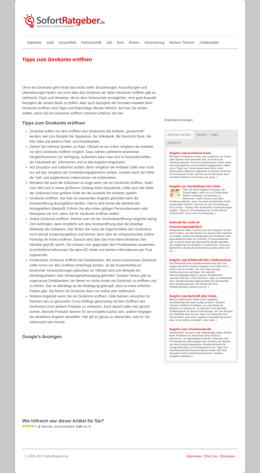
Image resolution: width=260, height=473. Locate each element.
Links (215, 134)
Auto (120, 42)
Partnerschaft (91, 42)
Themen (201, 134)
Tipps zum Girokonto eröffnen (57, 59)
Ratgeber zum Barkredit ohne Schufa (193, 296)
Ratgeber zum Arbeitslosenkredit (190, 329)
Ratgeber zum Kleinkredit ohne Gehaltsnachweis (200, 260)
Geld (50, 42)
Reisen (134, 42)
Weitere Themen (182, 42)
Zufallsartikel (209, 42)
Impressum (193, 456)
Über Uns (211, 456)
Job (109, 42)
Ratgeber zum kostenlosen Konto (190, 153)
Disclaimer (227, 456)
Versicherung (154, 42)
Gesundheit (67, 42)
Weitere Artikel (180, 134)
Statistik (174, 142)
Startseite (34, 42)
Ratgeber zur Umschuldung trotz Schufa (195, 186)
